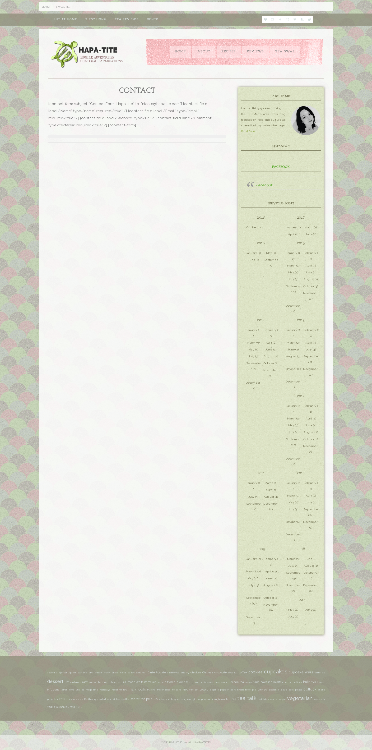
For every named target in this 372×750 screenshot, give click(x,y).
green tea (237, 682)
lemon (64, 690)
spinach (208, 699)
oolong (204, 689)
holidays (309, 682)
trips (266, 699)
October (251, 227)
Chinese (207, 672)
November (310, 293)
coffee (243, 672)
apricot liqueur (67, 673)
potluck (309, 689)
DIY (67, 682)
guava (248, 682)
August (309, 279)
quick (69, 699)
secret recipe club (144, 699)
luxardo (80, 690)
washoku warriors (69, 707)
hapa (256, 682)
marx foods (137, 689)
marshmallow (119, 689)
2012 (301, 396)
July (291, 279)
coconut (232, 672)
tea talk (246, 698)
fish (124, 682)
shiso (161, 699)
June (308, 234)
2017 (301, 217)
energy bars (109, 682)
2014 (261, 320)
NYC (185, 690)
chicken (196, 672)
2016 (261, 243)
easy (85, 682)
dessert (55, 681)
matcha (151, 689)
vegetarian (300, 698)
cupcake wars (301, 672)
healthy (278, 682)
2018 (261, 217)
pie (254, 690)
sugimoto (219, 699)
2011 (261, 473)
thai (260, 699)
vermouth (319, 699)
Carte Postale (157, 672)
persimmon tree (240, 689)
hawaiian (266, 682)
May (269, 253)
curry (318, 673)
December (293, 305)
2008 (301, 549)
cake (123, 672)
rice (80, 699)
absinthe (52, 672)
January (291, 227)
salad (102, 699)
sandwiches (113, 699)
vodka (51, 706)
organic (214, 689)
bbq (91, 673)
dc (323, 673)
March (309, 227)
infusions (53, 689)
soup (200, 699)
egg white (95, 682)
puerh (321, 690)
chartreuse (173, 673)
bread (115, 672)
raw (75, 699)
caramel (141, 672)
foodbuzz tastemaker (142, 682)
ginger (183, 682)
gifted (169, 682)
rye (96, 699)
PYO (62, 699)
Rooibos (88, 699)
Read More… (249, 131)
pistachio (274, 690)
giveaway (208, 682)
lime (71, 690)
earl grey (75, 682)
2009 (260, 549)
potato (298, 690)
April (291, 234)
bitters (98, 673)
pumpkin (52, 699)
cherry (185, 672)
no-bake (176, 690)
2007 (301, 600)
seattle (125, 699)
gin (176, 682)
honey (321, 682)
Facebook (281, 167)
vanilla (274, 699)
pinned (262, 689)
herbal (288, 682)
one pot (193, 690)
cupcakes (275, 672)
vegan (282, 699)
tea (234, 699)
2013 (301, 320)
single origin (188, 699)
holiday (297, 682)
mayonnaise (164, 690)
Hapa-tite (87, 55)
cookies (255, 672)
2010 (301, 473)
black (107, 672)
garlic (160, 682)
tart (228, 699)
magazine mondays (98, 689)
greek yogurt (222, 682)
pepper (224, 690)
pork (291, 690)
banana (82, 672)
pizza (283, 690)
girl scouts (195, 682)
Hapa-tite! (202, 742)
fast (119, 682)
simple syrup (173, 699)
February (310, 253)
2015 (301, 243)
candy (131, 673)
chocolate (220, 672)
